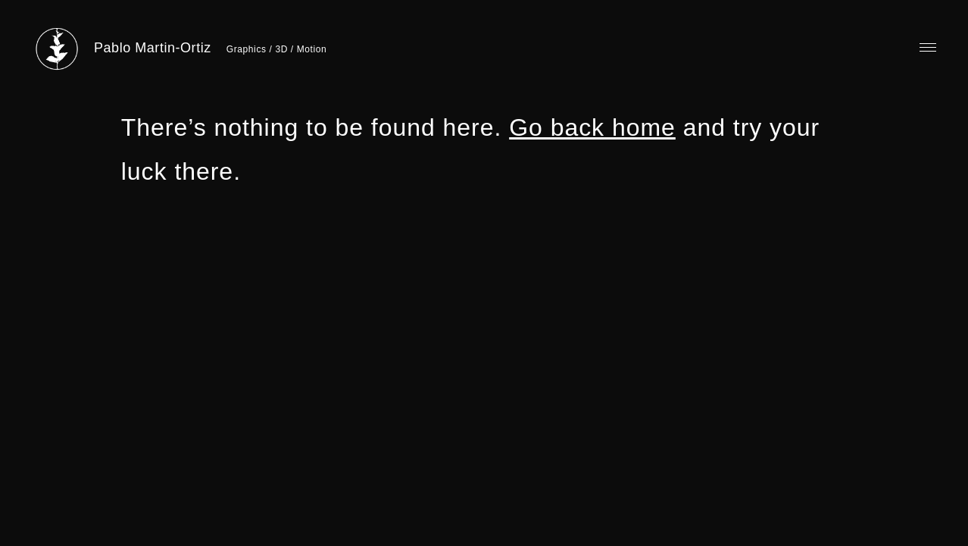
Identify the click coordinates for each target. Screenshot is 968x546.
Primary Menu (928, 47)
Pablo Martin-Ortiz (152, 47)
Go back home (592, 127)
